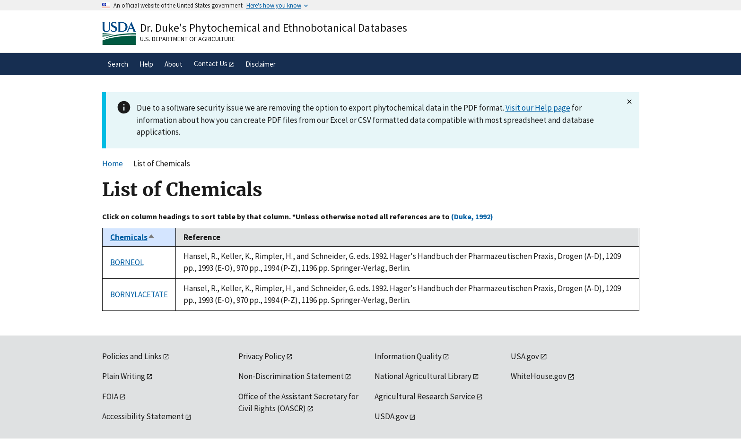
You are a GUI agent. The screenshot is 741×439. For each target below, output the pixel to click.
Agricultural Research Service (425, 396)
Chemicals (132, 237)
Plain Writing (123, 376)
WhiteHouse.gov (539, 376)
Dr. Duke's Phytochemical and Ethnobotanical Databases (273, 27)
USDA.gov (391, 416)
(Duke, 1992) (472, 216)
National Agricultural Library (423, 376)
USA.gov (525, 356)
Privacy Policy (261, 356)
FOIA (110, 396)
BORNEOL (127, 262)
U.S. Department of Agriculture (187, 38)
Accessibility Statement (143, 416)
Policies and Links (132, 356)
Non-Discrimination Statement (291, 376)
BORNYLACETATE (139, 294)
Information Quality (408, 356)
